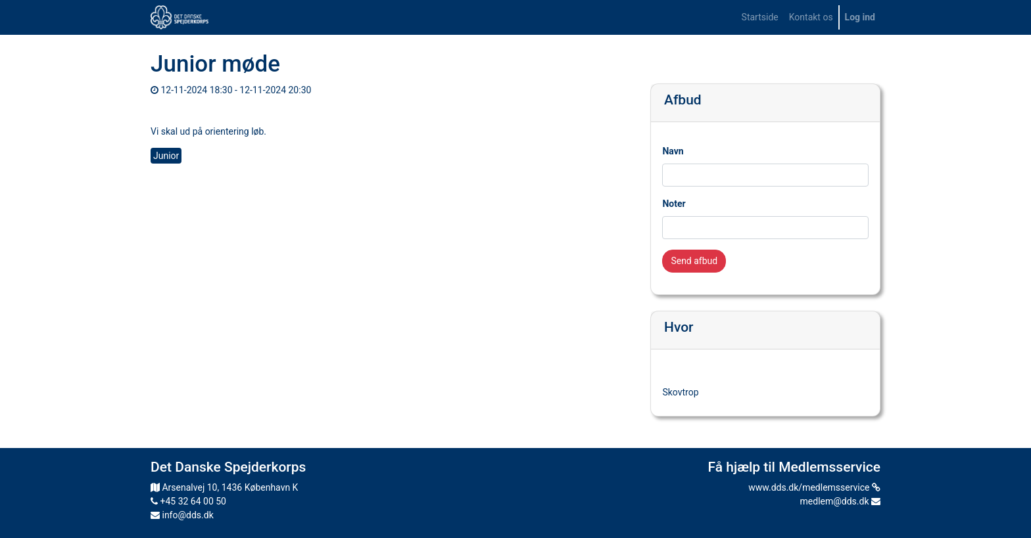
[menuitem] (760, 17)
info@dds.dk (182, 515)
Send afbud (694, 261)
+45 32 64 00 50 (188, 501)
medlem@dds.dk (840, 501)
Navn (672, 151)
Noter (673, 203)
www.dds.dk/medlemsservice (814, 487)
